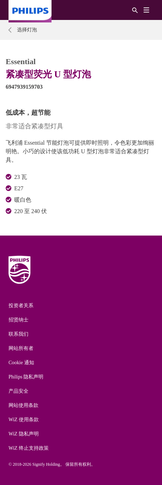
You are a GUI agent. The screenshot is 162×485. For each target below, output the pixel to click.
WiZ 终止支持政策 (29, 448)
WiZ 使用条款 (24, 419)
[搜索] (135, 9)
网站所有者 (21, 348)
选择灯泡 (27, 29)
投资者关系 (21, 305)
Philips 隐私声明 (26, 377)
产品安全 (18, 391)
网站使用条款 (23, 405)
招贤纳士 (18, 320)
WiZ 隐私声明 (24, 434)
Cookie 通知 (21, 362)
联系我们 (18, 334)
